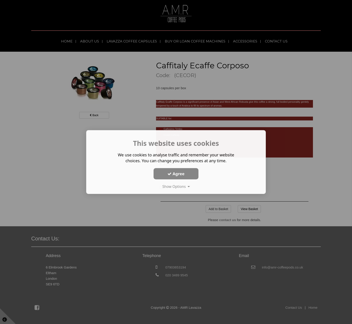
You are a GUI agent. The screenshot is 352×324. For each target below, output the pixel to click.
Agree (176, 173)
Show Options (176, 186)
